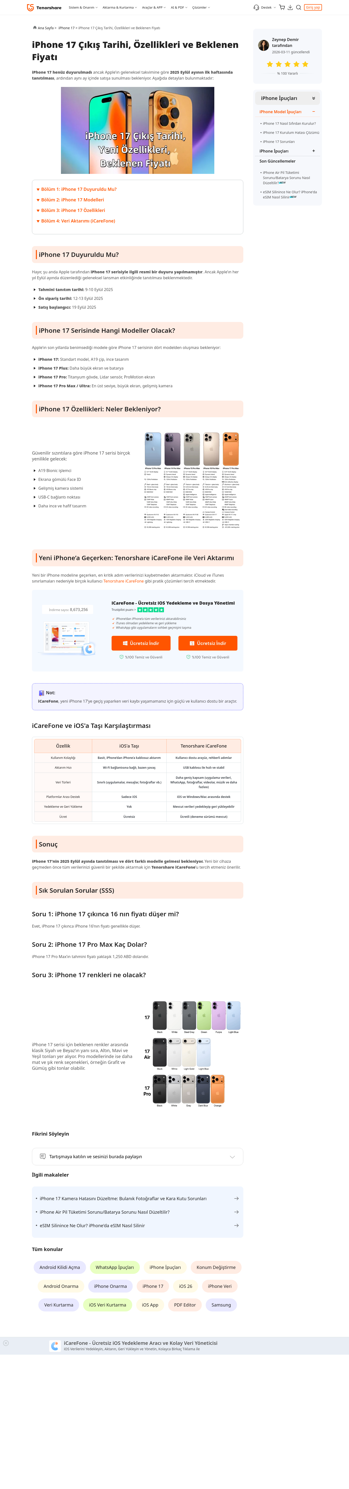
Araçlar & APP (152, 7)
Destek (262, 7)
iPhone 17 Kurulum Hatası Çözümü (291, 132)
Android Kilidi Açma (60, 1267)
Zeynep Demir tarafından (285, 42)
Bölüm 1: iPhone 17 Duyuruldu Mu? (79, 189)
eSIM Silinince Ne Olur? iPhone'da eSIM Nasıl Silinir (290, 194)
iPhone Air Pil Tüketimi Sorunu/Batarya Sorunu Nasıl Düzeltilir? (286, 177)
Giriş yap (313, 7)
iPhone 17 (153, 1286)
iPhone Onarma (110, 1286)
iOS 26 (185, 1286)
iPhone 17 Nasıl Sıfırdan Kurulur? (289, 123)
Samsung (221, 1305)
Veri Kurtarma (58, 1305)
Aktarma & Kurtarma (118, 7)
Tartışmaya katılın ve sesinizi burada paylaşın (95, 1156)
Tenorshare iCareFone (123, 581)
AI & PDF (177, 7)
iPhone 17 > (68, 28)
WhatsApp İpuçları (115, 1267)
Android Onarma (61, 1286)
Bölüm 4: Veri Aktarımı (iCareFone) (78, 221)
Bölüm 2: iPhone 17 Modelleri (72, 200)
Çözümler (199, 7)
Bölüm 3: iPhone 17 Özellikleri (73, 210)
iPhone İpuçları (279, 98)
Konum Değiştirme (216, 1267)
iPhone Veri (220, 1286)
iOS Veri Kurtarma (107, 1305)
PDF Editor (185, 1305)
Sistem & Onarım (81, 7)
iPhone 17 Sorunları (279, 141)
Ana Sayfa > (47, 28)
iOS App (150, 1305)
